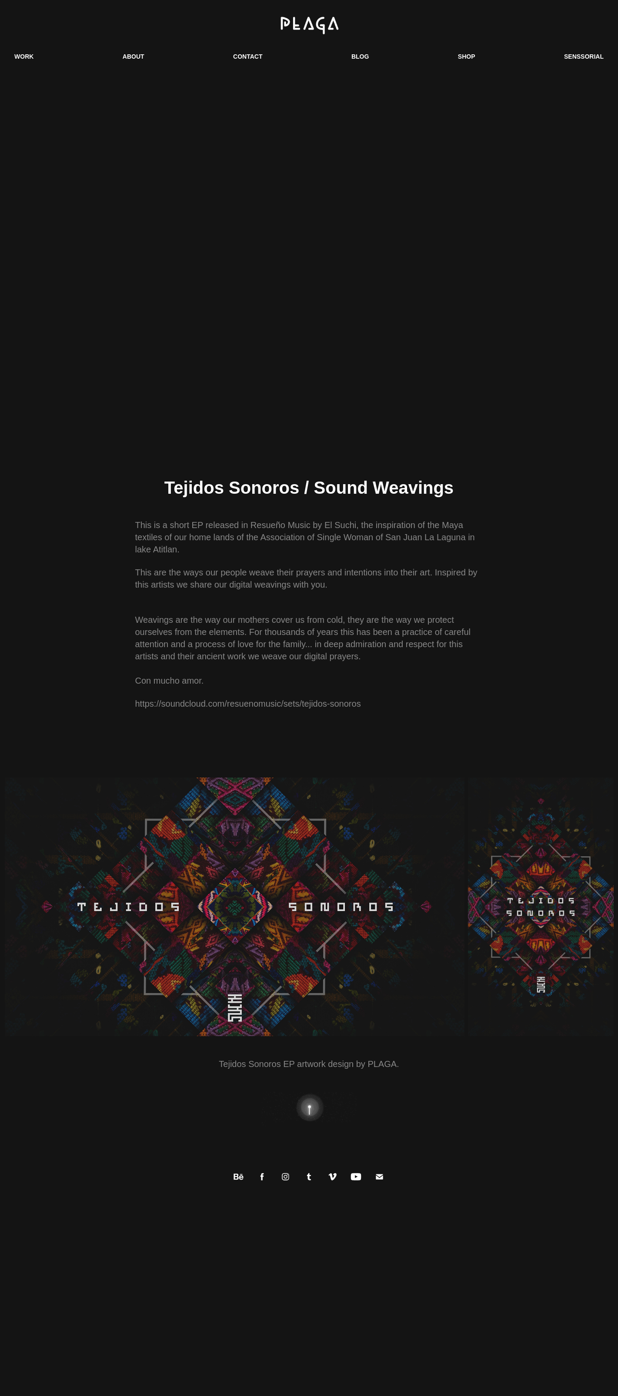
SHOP (466, 56)
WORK (23, 56)
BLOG (360, 56)
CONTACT (247, 56)
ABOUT (133, 56)
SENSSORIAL (584, 56)
